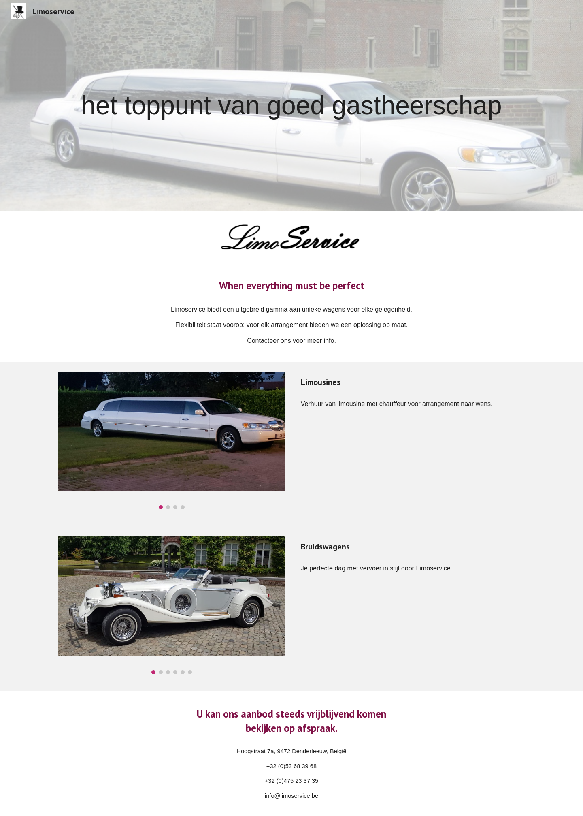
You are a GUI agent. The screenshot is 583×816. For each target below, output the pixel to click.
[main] (291, 105)
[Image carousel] (171, 440)
